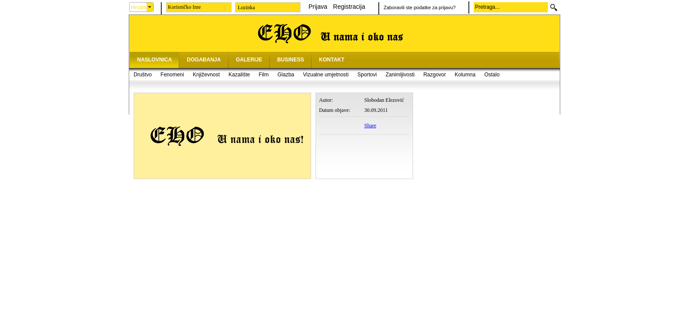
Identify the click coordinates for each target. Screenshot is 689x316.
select (150, 7)
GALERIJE (249, 60)
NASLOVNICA (154, 60)
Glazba (285, 75)
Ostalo (492, 75)
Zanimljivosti (399, 75)
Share (370, 125)
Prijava (317, 6)
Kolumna (465, 75)
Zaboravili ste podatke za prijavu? (420, 7)
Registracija (349, 6)
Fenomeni (172, 75)
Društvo (143, 75)
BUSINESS (290, 60)
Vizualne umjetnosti (326, 75)
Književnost (206, 75)
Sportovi (367, 75)
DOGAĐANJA (204, 60)
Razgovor (434, 75)
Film (264, 75)
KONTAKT (331, 60)
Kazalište (239, 75)
